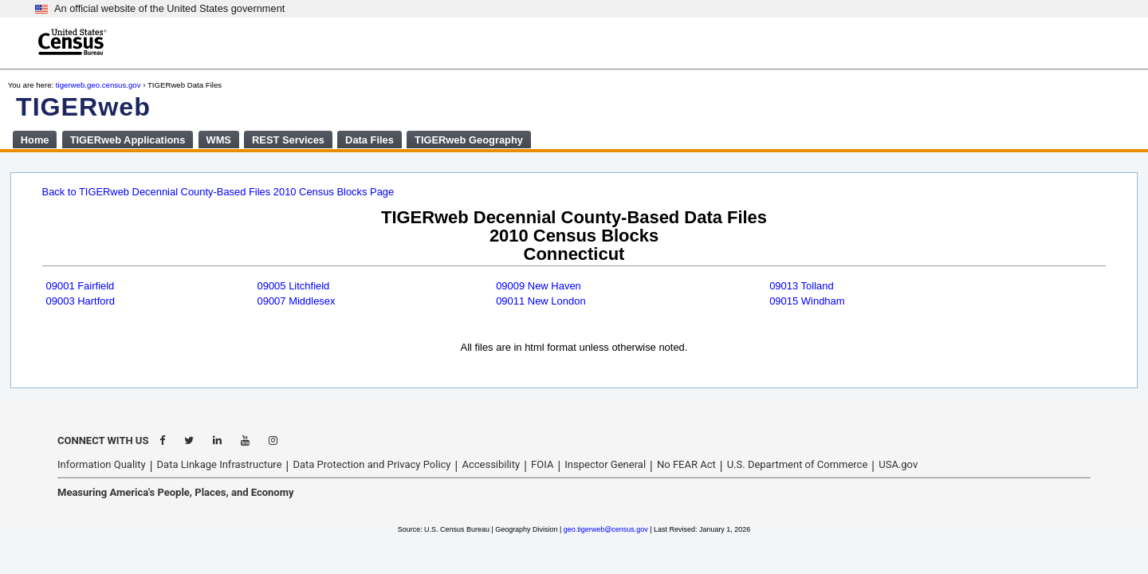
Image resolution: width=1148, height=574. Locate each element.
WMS (218, 140)
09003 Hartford (81, 301)
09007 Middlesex (296, 301)
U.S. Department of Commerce (797, 464)
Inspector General (605, 464)
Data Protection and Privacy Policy (371, 464)
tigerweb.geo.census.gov (98, 85)
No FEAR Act (686, 464)
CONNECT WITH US (102, 440)
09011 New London (541, 301)
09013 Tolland (801, 286)
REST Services (288, 140)
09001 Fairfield (80, 286)
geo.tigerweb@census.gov (606, 529)
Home (35, 140)
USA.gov (898, 464)
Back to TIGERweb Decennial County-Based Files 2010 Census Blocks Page (218, 192)
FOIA (542, 464)
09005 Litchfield (293, 286)
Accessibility (491, 464)
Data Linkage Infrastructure (219, 464)
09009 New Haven (538, 286)
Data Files (369, 140)
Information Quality (101, 464)
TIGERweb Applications (128, 140)
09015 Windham (806, 301)
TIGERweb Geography (469, 140)
